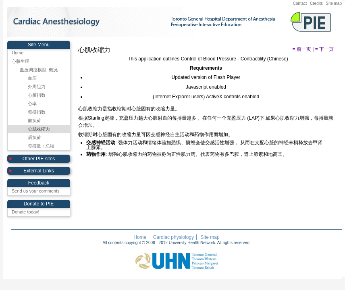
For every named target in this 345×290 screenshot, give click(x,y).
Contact (300, 3)
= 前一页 (302, 49)
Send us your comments (36, 190)
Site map (334, 3)
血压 (32, 78)
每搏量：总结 (41, 145)
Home (17, 52)
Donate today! (25, 211)
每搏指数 (37, 112)
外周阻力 (37, 86)
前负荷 (34, 120)
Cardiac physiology (173, 237)
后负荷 (34, 137)
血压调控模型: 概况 (39, 69)
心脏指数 (37, 95)
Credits (316, 3)
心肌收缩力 (39, 128)
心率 (32, 103)
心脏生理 (20, 61)
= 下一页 (324, 49)
